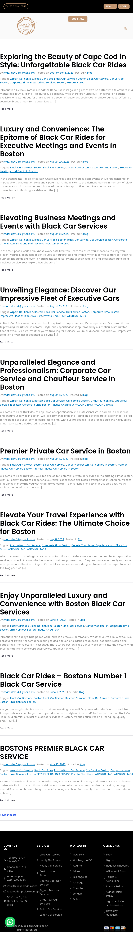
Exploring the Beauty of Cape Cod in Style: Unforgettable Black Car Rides (63, 61)
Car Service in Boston (103, 464)
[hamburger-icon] (126, 28)
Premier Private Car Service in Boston (65, 451)
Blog (89, 72)
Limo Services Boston (52, 82)
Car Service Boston (77, 167)
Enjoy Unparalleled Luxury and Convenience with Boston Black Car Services (63, 604)
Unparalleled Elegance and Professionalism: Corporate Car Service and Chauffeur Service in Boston (57, 374)
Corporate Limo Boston (24, 82)
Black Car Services (65, 79)
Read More (8, 109)
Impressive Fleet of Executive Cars (21, 316)
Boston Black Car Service (93, 79)
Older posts (9, 815)
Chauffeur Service (102, 401)
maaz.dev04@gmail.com (19, 72)
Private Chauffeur (54, 316)
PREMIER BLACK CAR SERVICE (53, 774)
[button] (10, 922)
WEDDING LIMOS (76, 316)
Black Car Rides (43, 79)
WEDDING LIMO (75, 82)
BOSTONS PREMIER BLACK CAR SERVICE (52, 752)
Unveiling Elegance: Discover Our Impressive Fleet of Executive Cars (60, 294)
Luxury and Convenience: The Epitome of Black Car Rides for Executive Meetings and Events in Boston (58, 141)
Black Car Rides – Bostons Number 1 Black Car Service (63, 680)
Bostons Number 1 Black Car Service (87, 698)
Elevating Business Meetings (33, 243)
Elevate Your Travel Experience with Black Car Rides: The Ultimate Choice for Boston (65, 523)
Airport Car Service (21, 79)
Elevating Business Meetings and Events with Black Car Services (58, 222)
